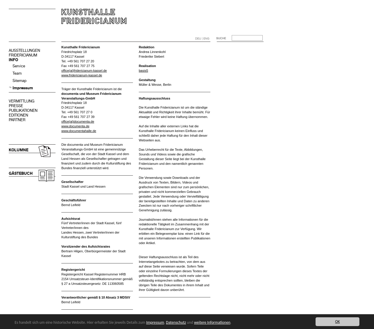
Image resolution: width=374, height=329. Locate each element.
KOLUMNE (18, 150)
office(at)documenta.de (77, 121)
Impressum (23, 88)
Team (17, 73)
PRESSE (16, 106)
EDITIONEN (18, 115)
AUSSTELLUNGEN (24, 50)
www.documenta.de (75, 126)
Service (19, 66)
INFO (13, 60)
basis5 (143, 70)
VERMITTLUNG (21, 101)
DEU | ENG (202, 38)
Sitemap (20, 80)
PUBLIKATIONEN (23, 110)
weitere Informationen (212, 322)
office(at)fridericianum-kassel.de (84, 70)
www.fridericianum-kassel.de (81, 75)
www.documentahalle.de (78, 131)
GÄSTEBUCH (21, 173)
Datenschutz (176, 322)
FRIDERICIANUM (23, 55)
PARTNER (17, 120)
